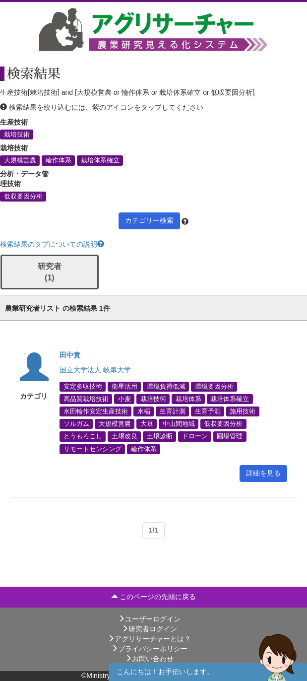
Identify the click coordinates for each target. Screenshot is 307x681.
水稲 (143, 411)
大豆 (146, 423)
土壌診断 (160, 436)
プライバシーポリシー (149, 649)
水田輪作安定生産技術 (95, 411)
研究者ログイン (149, 629)
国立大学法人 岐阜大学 (95, 370)
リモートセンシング (92, 448)
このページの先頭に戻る (153, 597)
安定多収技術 (82, 386)
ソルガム (76, 423)
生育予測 (208, 411)
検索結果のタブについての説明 (52, 244)
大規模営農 (20, 160)
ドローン (195, 436)
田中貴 (70, 355)
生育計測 (172, 411)
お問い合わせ (149, 659)
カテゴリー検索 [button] (149, 220)
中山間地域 (179, 423)
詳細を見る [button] (263, 473)
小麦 (124, 398)
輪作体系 (58, 160)
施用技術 (242, 411)
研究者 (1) (49, 272)
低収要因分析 (23, 196)
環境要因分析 (214, 386)
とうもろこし (82, 436)
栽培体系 (188, 398)
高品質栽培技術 (86, 398)
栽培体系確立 (100, 160)
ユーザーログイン (149, 619)
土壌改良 (124, 436)
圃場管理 (230, 436)
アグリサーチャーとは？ (149, 639)
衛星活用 (124, 386)
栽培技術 (17, 134)
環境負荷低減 (166, 386)
